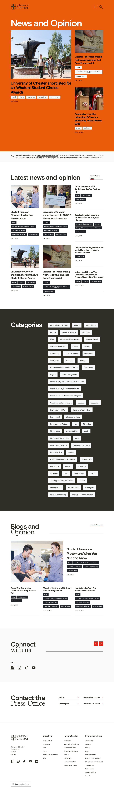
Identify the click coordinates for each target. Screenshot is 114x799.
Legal (87, 751)
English (53, 374)
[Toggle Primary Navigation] (96, 7)
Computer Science (71, 353)
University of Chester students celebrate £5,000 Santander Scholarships (57, 215)
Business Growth (92, 339)
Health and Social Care (18, 230)
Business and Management (84, 224)
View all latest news (95, 177)
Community (54, 353)
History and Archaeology (82, 410)
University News (54, 97)
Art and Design (91, 325)
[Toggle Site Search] (101, 7)
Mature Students (72, 431)
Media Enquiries (69, 704)
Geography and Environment (60, 403)
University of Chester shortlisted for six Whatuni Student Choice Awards (41, 88)
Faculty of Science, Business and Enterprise (88, 228)
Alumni (77, 325)
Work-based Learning (58, 494)
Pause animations (20, 784)
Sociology (54, 473)
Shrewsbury (82, 466)
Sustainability (79, 473)
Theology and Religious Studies (61, 480)
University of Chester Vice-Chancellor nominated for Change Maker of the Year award (89, 274)
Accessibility (89, 741)
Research (68, 466)
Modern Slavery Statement (94, 762)
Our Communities (70, 762)
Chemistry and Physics (58, 346)
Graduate (81, 403)
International (31, 97)
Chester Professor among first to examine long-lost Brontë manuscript (88, 60)
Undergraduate (33, 234)
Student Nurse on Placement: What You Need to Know (22, 215)
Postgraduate (42, 97)
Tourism (82, 480)
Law (75, 424)
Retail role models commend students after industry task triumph (87, 217)
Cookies (87, 744)
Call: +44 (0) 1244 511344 (93, 697)
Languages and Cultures (59, 424)
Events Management (69, 374)
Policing (71, 452)
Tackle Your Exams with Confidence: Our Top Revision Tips (87, 189)
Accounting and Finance (59, 325)
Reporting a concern (70, 765)
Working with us (90, 772)
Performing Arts (56, 452)
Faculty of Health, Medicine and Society (23, 226)
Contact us (46, 744)
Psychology (54, 466)
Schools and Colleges (71, 751)
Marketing (87, 424)
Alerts (44, 758)
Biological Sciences (69, 332)
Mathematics (55, 431)
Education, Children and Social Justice (64, 367)
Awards (14, 97)
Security (88, 776)
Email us (69, 697)
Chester (22, 97)
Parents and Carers (70, 748)
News (44, 748)
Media (86, 431)
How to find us (47, 741)
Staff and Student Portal (50, 755)
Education (83, 360)
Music (77, 438)
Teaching (93, 473)
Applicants (67, 741)
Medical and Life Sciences (59, 438)
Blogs (13, 223)
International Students (71, 744)
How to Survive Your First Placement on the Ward (85, 589)
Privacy (87, 748)
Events (45, 751)
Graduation (87, 128)
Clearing (87, 346)
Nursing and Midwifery (18, 234)
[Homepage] (19, 7)
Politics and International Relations (62, 459)
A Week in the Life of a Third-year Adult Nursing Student (57, 589)
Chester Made (80, 256)
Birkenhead (86, 332)
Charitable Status (90, 755)
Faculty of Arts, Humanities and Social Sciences (89, 71)
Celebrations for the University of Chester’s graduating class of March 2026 (88, 119)
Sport (66, 473)
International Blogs (73, 417)
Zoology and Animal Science (82, 494)
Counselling (88, 353)
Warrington (89, 487)
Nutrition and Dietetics (81, 445)
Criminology (54, 360)
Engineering (88, 367)
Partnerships (89, 769)
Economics (69, 360)
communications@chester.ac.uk (47, 155)
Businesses (67, 758)
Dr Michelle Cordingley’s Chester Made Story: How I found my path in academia (89, 250)
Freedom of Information (93, 758)
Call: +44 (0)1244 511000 (93, 704)
